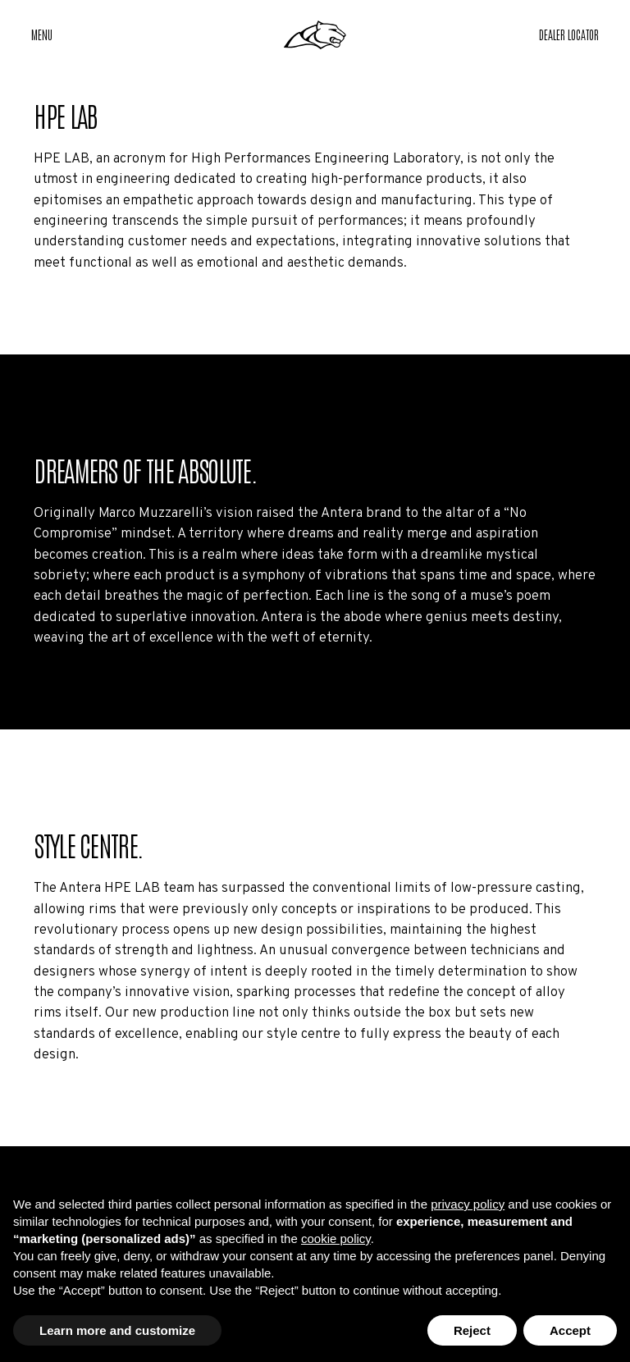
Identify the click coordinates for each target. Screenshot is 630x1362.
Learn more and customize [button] (117, 1330)
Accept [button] (570, 1330)
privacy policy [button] (467, 1204)
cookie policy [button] (336, 1238)
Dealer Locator (569, 34)
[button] (569, 35)
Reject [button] (472, 1330)
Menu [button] (41, 34)
